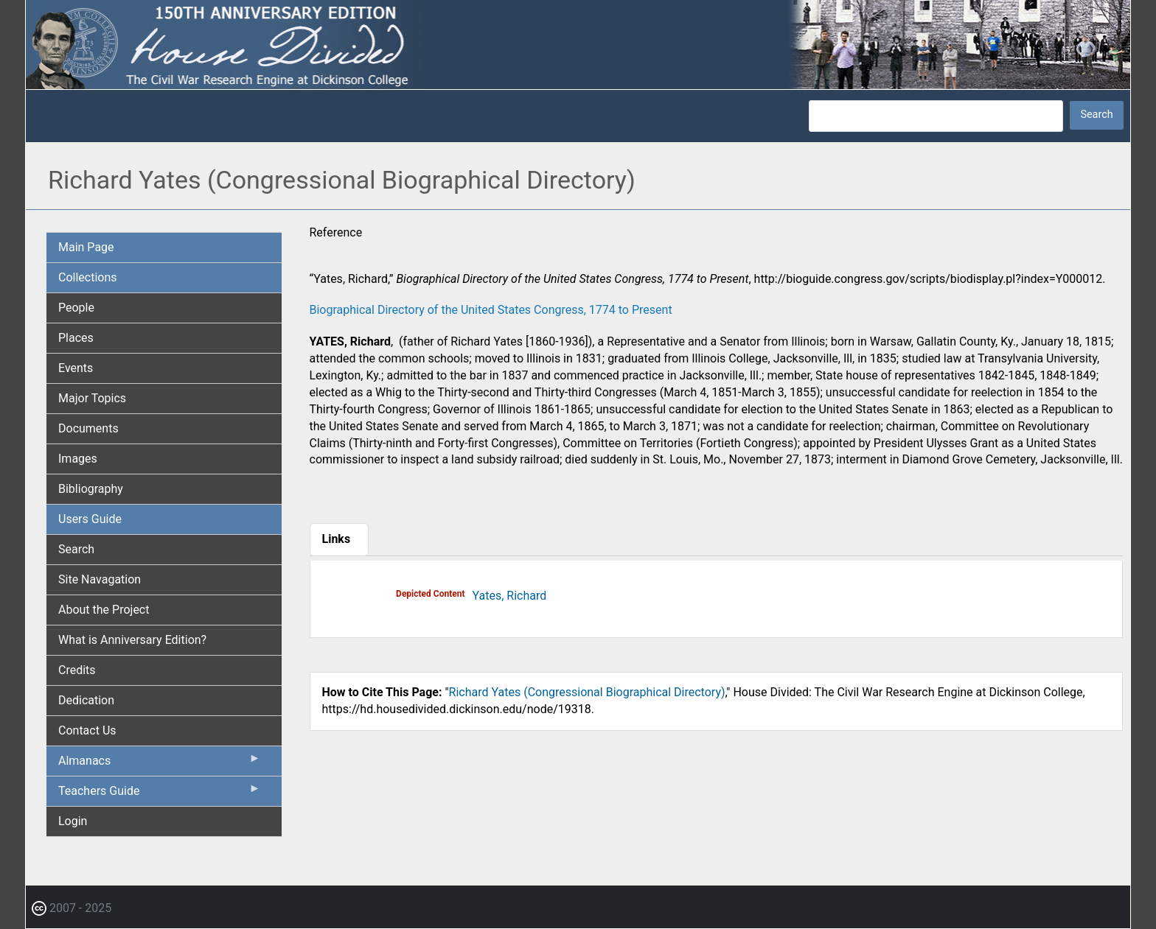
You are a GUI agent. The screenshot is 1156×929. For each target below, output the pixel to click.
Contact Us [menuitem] (87, 730)
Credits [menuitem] (77, 670)
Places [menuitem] (76, 338)
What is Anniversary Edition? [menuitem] (132, 640)
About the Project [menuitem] (103, 610)
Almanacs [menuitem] (159, 764)
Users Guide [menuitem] (90, 519)
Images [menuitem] (77, 459)
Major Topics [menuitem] (92, 398)
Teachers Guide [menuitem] (159, 794)
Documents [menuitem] (88, 428)
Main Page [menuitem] (86, 247)
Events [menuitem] (75, 368)
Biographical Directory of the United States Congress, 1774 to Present (491, 310)
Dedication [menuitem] (86, 700)
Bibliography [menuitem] (90, 489)
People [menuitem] (76, 308)
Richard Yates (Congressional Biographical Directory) (587, 692)
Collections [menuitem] (87, 277)
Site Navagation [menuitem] (99, 579)
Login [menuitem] (72, 821)
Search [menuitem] (76, 549)
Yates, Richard (510, 596)
